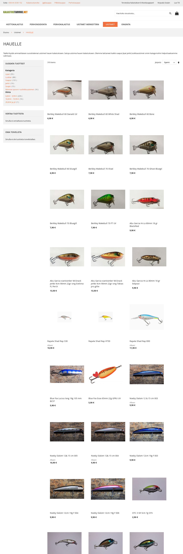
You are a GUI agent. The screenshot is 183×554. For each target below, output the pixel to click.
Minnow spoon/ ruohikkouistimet (21, 89)
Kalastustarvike (32, 2)
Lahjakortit (41, 506)
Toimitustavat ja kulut (46, 492)
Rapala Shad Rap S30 (57, 270)
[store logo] (15, 12)
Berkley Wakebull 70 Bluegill (128, 161)
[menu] (91, 24)
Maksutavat (41, 501)
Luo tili (177, 3)
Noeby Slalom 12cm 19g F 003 (61, 378)
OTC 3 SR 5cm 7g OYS (159, 378)
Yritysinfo (12, 492)
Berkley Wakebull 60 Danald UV (62, 110)
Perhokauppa (74, 2)
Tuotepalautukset (44, 497)
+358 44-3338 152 (15, 3)
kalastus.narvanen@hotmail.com (165, 508)
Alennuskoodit (43, 511)
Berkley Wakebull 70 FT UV (161, 161)
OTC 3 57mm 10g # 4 (158, 428)
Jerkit (9, 83)
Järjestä (158, 62)
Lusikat (10, 77)
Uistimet (17, 32)
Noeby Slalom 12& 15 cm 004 (162, 324)
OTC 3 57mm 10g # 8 (91, 428)
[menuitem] (14, 24)
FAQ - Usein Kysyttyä (46, 516)
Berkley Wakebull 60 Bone (127, 110)
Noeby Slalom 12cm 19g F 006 (129, 378)
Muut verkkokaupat (17, 501)
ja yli (12, 102)
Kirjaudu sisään (164, 3)
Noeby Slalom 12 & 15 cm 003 (95, 324)
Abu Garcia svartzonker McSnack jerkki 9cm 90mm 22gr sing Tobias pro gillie (130, 217)
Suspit (10, 86)
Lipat (9, 74)
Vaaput (11, 80)
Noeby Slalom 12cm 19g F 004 (95, 378)
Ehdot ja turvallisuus (17, 506)
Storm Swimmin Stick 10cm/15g (62, 428)
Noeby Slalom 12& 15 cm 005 (129, 324)
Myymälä (12, 497)
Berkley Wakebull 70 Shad (59, 161)
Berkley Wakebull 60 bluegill (162, 110)
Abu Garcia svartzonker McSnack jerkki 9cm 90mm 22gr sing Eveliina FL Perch (96, 217)
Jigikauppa (47, 2)
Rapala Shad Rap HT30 (92, 270)
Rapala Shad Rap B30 (125, 270)
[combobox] (144, 13)
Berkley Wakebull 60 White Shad (96, 110)
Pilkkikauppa (60, 2)
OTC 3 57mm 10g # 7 (125, 428)
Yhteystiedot (13, 511)
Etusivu (6, 32)
